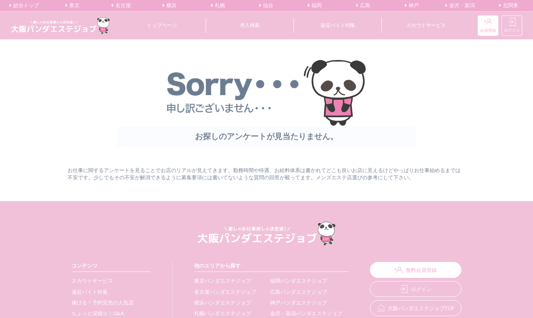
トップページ (162, 25)
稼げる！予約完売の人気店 (103, 302)
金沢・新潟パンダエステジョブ (297, 313)
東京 (73, 5)
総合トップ (24, 5)
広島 (363, 5)
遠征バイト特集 (337, 25)
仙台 (266, 5)
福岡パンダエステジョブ (289, 281)
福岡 (315, 5)
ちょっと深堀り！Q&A (98, 313)
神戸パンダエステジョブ (289, 302)
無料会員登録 (409, 270)
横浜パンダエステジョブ (216, 302)
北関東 (508, 5)
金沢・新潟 (460, 5)
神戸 (412, 5)
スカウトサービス (426, 25)
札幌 (218, 5)
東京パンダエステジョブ (216, 281)
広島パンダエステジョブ (289, 292)
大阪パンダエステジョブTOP (409, 308)
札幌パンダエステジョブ (216, 313)
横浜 (170, 5)
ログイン (512, 25)
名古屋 (121, 5)
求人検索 (250, 25)
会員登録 (488, 25)
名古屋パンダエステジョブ (219, 292)
